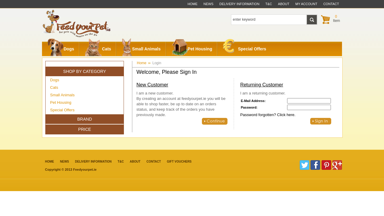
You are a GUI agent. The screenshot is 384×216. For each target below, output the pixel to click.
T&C (121, 161)
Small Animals (141, 49)
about (284, 4)
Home (192, 4)
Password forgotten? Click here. (268, 114)
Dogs (60, 49)
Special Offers (244, 47)
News (208, 4)
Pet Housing (192, 49)
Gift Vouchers (179, 161)
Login (156, 63)
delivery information (239, 4)
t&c (269, 4)
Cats (98, 49)
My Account (306, 4)
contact (331, 4)
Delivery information (93, 161)
